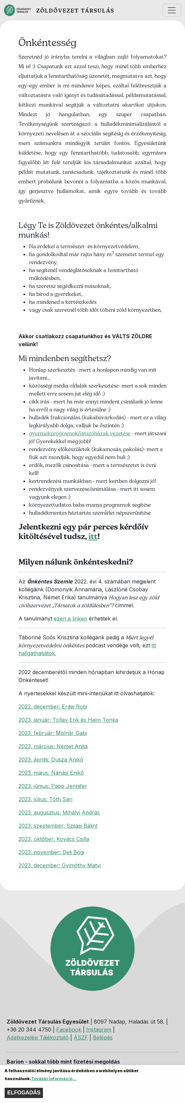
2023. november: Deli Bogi (51, 852)
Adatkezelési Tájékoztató (38, 1037)
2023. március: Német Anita (53, 746)
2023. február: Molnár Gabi (52, 733)
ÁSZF (81, 1037)
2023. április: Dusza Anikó (50, 759)
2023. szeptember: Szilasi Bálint (57, 825)
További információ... (53, 1081)
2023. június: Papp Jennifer (52, 786)
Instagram (98, 1029)
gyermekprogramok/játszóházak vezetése (79, 433)
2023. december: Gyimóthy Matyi (59, 865)
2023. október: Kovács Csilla (53, 839)
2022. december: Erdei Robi (52, 706)
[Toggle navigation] (172, 10)
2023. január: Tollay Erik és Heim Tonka (68, 719)
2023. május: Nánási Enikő (51, 772)
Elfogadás (23, 1095)
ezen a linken (70, 618)
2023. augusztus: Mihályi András (59, 812)
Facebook (68, 1029)
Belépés (103, 1037)
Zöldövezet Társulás (75, 10)
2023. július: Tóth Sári (45, 799)
